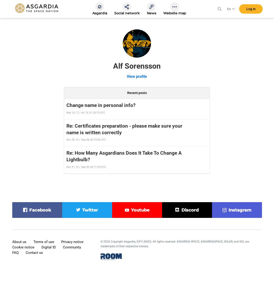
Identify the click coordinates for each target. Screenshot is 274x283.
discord (190, 210)
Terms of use (43, 242)
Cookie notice (23, 247)
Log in (251, 9)
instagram (240, 210)
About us (19, 242)
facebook (40, 210)
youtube (140, 210)
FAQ (15, 253)
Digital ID (48, 247)
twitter (90, 210)
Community (72, 247)
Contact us (34, 253)
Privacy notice (72, 242)
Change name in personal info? (100, 105)
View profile (137, 76)
